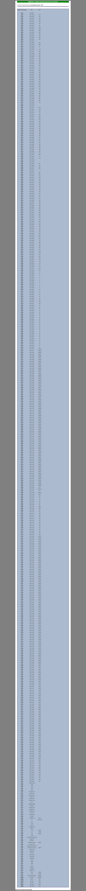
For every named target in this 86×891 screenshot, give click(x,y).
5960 (22, 273)
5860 (22, 125)
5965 (22, 282)
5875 (22, 146)
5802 (22, 30)
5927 (22, 219)
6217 (22, 716)
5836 (22, 84)
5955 (22, 265)
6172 (22, 637)
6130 (22, 564)
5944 (22, 249)
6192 (22, 672)
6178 (22, 648)
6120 (22, 546)
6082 (22, 482)
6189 (22, 667)
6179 (22, 650)
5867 (22, 137)
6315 (22, 867)
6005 (22, 347)
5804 (22, 34)
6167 (22, 629)
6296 (22, 837)
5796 (22, 20)
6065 (22, 452)
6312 (22, 865)
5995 (22, 329)
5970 (22, 291)
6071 (22, 462)
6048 (22, 422)
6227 (22, 734)
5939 (22, 240)
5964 (22, 280)
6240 (22, 756)
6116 (22, 539)
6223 (22, 727)
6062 (22, 447)
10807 (22, 882)
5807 (22, 37)
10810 (22, 886)
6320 (22, 868)
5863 (22, 130)
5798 (22, 23)
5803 (22, 32)
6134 (22, 571)
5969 (22, 289)
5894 (22, 175)
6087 (22, 490)
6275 (22, 805)
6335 (22, 875)
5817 (22, 53)
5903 (22, 184)
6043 (22, 413)
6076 (22, 471)
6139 (22, 580)
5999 (22, 336)
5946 (22, 252)
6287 (22, 825)
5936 (22, 235)
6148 (22, 595)
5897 (22, 179)
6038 (22, 405)
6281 (22, 816)
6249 (22, 772)
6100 (22, 511)
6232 (22, 742)
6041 (22, 410)
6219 (22, 720)
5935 (22, 233)
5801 (22, 28)
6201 (22, 688)
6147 (22, 594)
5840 (22, 91)
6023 (22, 378)
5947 (22, 254)
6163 (22, 622)
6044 (22, 415)
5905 (22, 188)
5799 (22, 25)
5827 (22, 70)
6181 (22, 653)
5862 (22, 128)
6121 (22, 548)
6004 (22, 345)
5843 (22, 95)
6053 (22, 431)
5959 (22, 272)
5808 (22, 39)
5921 (22, 210)
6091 (22, 497)
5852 (22, 111)
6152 (22, 602)
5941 (22, 244)
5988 (22, 319)
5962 (22, 277)
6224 (22, 728)
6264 (22, 788)
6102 (22, 515)
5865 (22, 133)
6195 (22, 678)
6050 (22, 426)
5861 (22, 126)
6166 (22, 627)
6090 (22, 496)
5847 (22, 102)
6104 (22, 518)
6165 (22, 625)
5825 (22, 67)
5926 (22, 217)
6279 (22, 812)
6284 (22, 819)
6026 (22, 384)
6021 (22, 375)
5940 (22, 242)
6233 (22, 744)
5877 (22, 149)
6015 (22, 364)
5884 (22, 160)
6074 (22, 468)
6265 (22, 790)
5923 (22, 214)
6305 (22, 853)
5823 (22, 63)
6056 (22, 436)
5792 (22, 14)
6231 (22, 741)
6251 (22, 776)
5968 (22, 287)
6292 (22, 832)
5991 (22, 324)
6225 (22, 730)
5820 (22, 58)
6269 (22, 797)
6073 (22, 466)
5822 (22, 62)
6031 (22, 392)
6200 (22, 686)
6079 (22, 476)
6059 (22, 441)
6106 (22, 522)
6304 (22, 851)
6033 (22, 396)
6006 (22, 349)
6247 (22, 769)
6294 (22, 835)
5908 (22, 193)
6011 (22, 357)
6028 (22, 387)
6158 (22, 613)
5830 (22, 74)
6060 (22, 443)
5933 (22, 230)
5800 (22, 27)
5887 (22, 165)
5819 (22, 56)
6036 (22, 401)
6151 (22, 601)
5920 (22, 209)
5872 (22, 142)
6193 (22, 674)
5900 (22, 182)
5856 (22, 118)
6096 (22, 506)
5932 (22, 228)
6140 (22, 581)
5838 (22, 88)
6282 (22, 818)
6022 (22, 377)
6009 (22, 354)
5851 (22, 109)
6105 (22, 520)
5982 (22, 308)
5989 (22, 321)
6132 (22, 567)
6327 (22, 870)
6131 (22, 566)
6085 (22, 487)
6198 (22, 683)
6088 (22, 492)
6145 (22, 590)
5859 (22, 123)
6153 (22, 604)
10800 (22, 877)
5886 (22, 163)
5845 (22, 98)
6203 (22, 692)
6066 (22, 454)
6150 (22, 599)
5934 (22, 231)
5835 (22, 83)
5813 (22, 46)
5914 (22, 200)
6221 (22, 723)
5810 (22, 42)
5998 (22, 335)
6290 (22, 828)
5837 (22, 86)
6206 (22, 697)
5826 (22, 69)
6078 (22, 475)
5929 (22, 223)
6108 (22, 525)
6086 (22, 489)
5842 (22, 93)
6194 (22, 676)
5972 (22, 294)
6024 (22, 380)
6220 (22, 721)
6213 (22, 709)
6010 (22, 356)
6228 (22, 735)
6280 (22, 814)
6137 (22, 576)
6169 (22, 632)
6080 (22, 478)
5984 (22, 312)
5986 (22, 315)
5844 (22, 97)
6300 (22, 844)
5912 (22, 196)
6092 (22, 499)
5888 (22, 167)
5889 (22, 168)
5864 (22, 132)
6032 (22, 394)
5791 (22, 13)
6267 (22, 793)
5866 (22, 135)
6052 (22, 429)
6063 (22, 448)
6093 (22, 501)
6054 (22, 433)
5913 (22, 198)
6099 (22, 510)
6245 (22, 765)
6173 (22, 639)
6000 (22, 338)
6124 (22, 553)
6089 (22, 494)
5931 (22, 226)
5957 (22, 268)
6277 (22, 809)
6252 (22, 777)
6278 (22, 811)
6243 (22, 762)
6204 (22, 693)
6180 (22, 651)
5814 (22, 48)
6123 (22, 552)
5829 (22, 72)
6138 (22, 578)
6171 (22, 636)
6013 (22, 361)
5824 (22, 65)
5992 (22, 326)
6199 (22, 685)
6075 (22, 469)
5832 (22, 77)
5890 (22, 170)
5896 (22, 177)
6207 (22, 699)
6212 (22, 707)
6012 (22, 359)
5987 (22, 317)
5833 (22, 79)
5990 (22, 322)
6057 (22, 438)
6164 (22, 623)
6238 (22, 753)
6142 (22, 585)
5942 (22, 245)
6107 (22, 524)
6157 (22, 611)
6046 (22, 419)
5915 (22, 202)
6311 (22, 863)
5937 (22, 237)
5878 (22, 151)
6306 (22, 854)
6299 (22, 842)
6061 (22, 445)
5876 (22, 147)
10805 (22, 879)
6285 (22, 821)
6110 (22, 529)
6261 (22, 783)
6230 (22, 739)
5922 (22, 212)
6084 (22, 485)
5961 (22, 275)
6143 (22, 587)
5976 (22, 298)
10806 (22, 881)
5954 (22, 263)
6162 (22, 620)
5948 (22, 256)
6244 (22, 763)
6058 (22, 440)
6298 (22, 840)
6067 (22, 455)
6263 (22, 786)
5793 (22, 16)
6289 (22, 826)
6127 (22, 559)
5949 (22, 258)
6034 (22, 398)
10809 (22, 884)
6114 (22, 536)
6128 (22, 560)
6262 (22, 784)
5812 (22, 44)
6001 (22, 340)
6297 (22, 839)
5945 (22, 251)
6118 (22, 543)
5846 (22, 100)
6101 (22, 513)
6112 (22, 532)
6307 (22, 856)
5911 (22, 195)
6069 (22, 459)
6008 (22, 352)
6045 (22, 417)
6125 (22, 555)
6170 (22, 634)
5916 (22, 203)
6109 (22, 527)
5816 (22, 51)
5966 (22, 284)
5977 (22, 300)
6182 (22, 655)
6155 (22, 608)
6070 (22, 461)
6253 (22, 779)
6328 (22, 872)
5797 (22, 21)
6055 (22, 434)
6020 (22, 373)
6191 (22, 671)
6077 (22, 473)
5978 (22, 301)
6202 (22, 690)
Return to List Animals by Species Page (23, 889)
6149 (22, 597)
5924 (22, 216)
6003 (22, 343)
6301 (22, 846)
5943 (22, 247)
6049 (22, 424)
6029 (22, 389)
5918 (22, 207)
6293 (22, 833)
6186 (22, 662)
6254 (22, 781)
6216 (22, 714)
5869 (22, 139)
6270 (22, 798)
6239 (22, 755)
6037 (22, 403)
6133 (22, 569)
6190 (22, 669)
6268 (22, 795)
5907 (22, 191)
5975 (22, 296)
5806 (22, 35)
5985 (22, 314)
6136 (22, 574)
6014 (22, 363)
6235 (22, 748)
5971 (22, 293)
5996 (22, 331)
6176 (22, 644)
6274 (22, 804)
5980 (22, 305)
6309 (22, 860)
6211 (22, 706)
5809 (22, 41)
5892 (22, 174)
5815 (22, 49)
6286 (22, 823)
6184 (22, 658)
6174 (22, 641)
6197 (22, 681)
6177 (22, 646)
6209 (22, 702)
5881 (22, 156)
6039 (22, 406)
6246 (22, 767)
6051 (22, 427)
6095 (22, 504)
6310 (22, 861)
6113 (22, 534)
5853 (22, 112)
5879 (22, 153)
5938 (22, 238)
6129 (22, 562)
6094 (22, 503)
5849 (22, 105)
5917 (22, 205)
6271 (22, 800)
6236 (22, 749)
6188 (22, 665)
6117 (22, 541)
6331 (22, 874)
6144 (22, 588)
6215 (22, 713)
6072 (22, 464)
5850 (22, 107)
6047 (22, 420)
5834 (22, 81)
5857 (22, 119)
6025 (22, 382)
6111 (22, 531)
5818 (22, 55)
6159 (22, 615)
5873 (22, 144)
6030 (22, 391)
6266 (22, 791)
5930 (22, 224)
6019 (22, 371)
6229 (22, 737)
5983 (22, 310)
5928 (22, 221)
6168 (22, 630)
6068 (22, 457)
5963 (22, 279)
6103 (22, 517)
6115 (22, 538)
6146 (22, 592)
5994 (22, 328)
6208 (22, 700)
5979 (22, 303)
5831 (22, 76)
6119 (22, 545)
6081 (22, 480)
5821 (22, 60)
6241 (22, 758)
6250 (22, 774)
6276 (22, 807)
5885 (22, 161)
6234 (22, 746)
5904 (22, 186)
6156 (22, 609)
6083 (22, 483)
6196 (22, 679)
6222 (22, 725)
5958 (22, 270)
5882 (22, 158)
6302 (22, 847)
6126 (22, 557)
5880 (22, 154)
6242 (22, 760)
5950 (22, 259)
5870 (22, 140)
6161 (22, 618)
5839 (22, 90)
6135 (22, 573)
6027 (22, 385)
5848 (22, 104)
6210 (22, 704)
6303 (22, 849)
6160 (22, 616)
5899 (22, 181)
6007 (22, 350)
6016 (22, 366)
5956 (22, 266)
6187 (22, 664)
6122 (22, 550)
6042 (22, 412)
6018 (22, 370)
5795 (22, 18)
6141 (22, 583)
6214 (22, 711)
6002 (22, 342)
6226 (22, 732)
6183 (22, 657)
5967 (22, 286)
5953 (22, 261)
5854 (22, 114)
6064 (22, 450)
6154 (22, 606)
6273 (22, 802)
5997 (22, 333)
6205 (22, 695)
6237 (22, 751)
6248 (22, 770)
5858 (22, 121)
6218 (22, 718)
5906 (22, 189)
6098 (22, 508)
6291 (22, 830)
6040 (22, 408)
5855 (22, 116)
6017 (22, 368)
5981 (22, 307)
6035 (22, 399)
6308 (22, 858)
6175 (22, 643)
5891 (22, 172)
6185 (22, 660)
